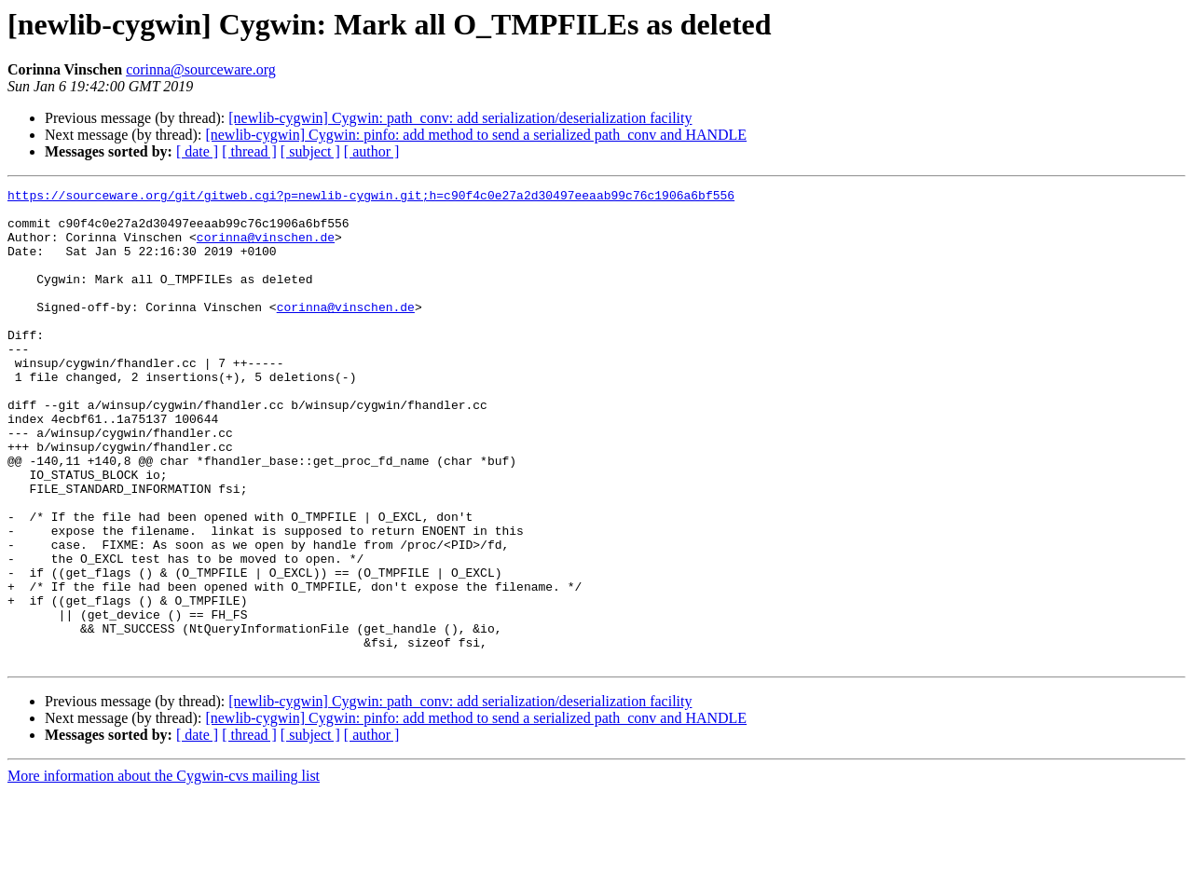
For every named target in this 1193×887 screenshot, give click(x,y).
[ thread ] (249, 151)
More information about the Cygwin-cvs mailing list (163, 871)
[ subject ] (310, 151)
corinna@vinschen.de (266, 247)
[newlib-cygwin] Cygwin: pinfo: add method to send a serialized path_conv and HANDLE (476, 135)
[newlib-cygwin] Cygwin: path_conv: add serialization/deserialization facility (460, 118)
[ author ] (372, 151)
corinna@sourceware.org (201, 69)
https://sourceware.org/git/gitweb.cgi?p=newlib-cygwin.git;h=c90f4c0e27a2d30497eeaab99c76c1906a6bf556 (370, 197)
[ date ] (197, 151)
